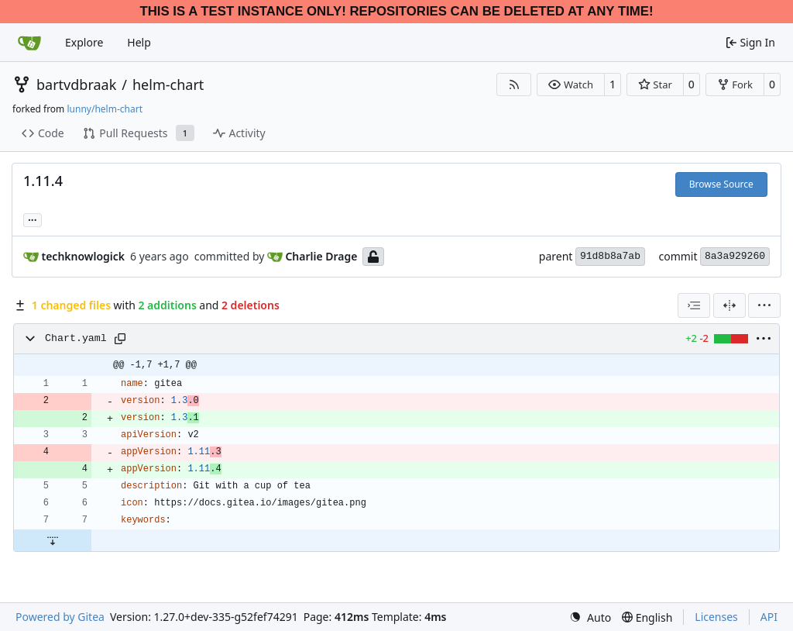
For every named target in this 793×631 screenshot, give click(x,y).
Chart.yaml (76, 338)
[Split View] (729, 305)
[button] (570, 84)
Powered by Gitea (60, 616)
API (769, 616)
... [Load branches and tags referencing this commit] (32, 218)
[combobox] (694, 305)
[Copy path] (120, 339)
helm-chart (168, 84)
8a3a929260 (735, 256)
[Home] (29, 43)
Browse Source (721, 184)
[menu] (764, 305)
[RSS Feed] (514, 84)
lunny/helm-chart (104, 109)
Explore (84, 42)
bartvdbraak (76, 84)
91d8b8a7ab (610, 256)
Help (139, 42)
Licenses (716, 616)
